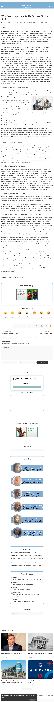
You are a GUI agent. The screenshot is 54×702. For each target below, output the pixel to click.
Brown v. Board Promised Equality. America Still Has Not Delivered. (27, 556)
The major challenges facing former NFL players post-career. (25, 563)
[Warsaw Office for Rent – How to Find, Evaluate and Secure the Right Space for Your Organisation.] (13, 670)
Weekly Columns (43, 22)
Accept (17, 698)
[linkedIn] (42, 326)
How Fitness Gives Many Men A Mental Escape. (23, 585)
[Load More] (27, 692)
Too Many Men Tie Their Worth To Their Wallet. (23, 602)
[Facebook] (20, 326)
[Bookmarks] (49, 6)
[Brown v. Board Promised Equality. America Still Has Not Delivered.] (40, 643)
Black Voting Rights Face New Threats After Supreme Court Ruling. (27, 566)
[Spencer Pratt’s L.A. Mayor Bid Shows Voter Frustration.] (13, 643)
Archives (27, 611)
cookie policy (18, 696)
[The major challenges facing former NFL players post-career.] (40, 670)
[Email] (50, 326)
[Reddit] (46, 326)
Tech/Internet (36, 22)
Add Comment (19, 22)
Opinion (30, 22)
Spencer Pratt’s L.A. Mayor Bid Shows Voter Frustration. (24, 553)
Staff (4, 22)
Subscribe (27, 388)
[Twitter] (33, 326)
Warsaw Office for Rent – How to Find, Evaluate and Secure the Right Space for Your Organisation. (13, 683)
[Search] (52, 6)
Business (26, 22)
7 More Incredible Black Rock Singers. (21, 590)
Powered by (27, 393)
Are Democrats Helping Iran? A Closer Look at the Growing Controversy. (26, 596)
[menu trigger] (2, 6)
